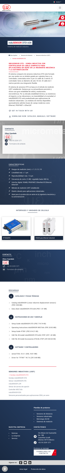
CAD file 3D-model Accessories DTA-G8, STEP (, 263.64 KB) (34, 339)
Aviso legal (23, 469)
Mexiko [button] (56, 2)
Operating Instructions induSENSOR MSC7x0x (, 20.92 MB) (34, 327)
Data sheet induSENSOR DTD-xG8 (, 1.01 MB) (29, 309)
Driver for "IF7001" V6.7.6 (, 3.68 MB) (26, 358)
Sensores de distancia (44, 414)
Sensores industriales (44, 416)
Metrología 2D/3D (43, 419)
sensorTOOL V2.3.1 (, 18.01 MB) (24, 354)
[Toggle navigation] (60, 8)
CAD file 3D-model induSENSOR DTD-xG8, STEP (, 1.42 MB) (34, 335)
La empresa (16, 436)
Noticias (15, 433)
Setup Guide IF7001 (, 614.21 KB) (25, 331)
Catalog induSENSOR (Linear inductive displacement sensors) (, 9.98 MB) (34, 304)
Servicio (14, 438)
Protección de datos (38, 469)
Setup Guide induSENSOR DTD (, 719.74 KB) (29, 324)
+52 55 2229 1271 (15, 140)
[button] (5, 469)
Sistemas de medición (44, 422)
